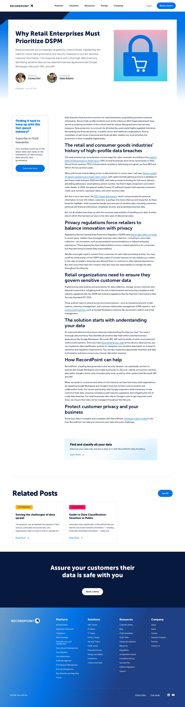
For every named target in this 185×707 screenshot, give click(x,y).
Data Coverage (62, 637)
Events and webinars (127, 642)
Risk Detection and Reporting (67, 673)
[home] (21, 6)
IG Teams (91, 629)
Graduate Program (158, 637)
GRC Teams (92, 625)
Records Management (64, 669)
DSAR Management (63, 661)
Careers (154, 633)
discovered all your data (112, 342)
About (153, 625)
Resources (123, 646)
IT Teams (91, 633)
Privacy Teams (93, 637)
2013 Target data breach (105, 196)
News (153, 629)
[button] (59, 5)
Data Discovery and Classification (63, 643)
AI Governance (62, 625)
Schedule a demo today (135, 418)
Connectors (92, 658)
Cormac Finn (34, 78)
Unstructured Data (95, 663)
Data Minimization (63, 656)
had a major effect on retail (143, 234)
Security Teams (94, 642)
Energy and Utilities (95, 654)
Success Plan (124, 663)
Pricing (104, 6)
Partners (154, 642)
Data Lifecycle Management (67, 648)
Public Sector (93, 646)
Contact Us (155, 646)
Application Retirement (65, 629)
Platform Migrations (127, 667)
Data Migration (61, 652)
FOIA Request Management (67, 665)
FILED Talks (124, 637)
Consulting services (127, 658)
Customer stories (126, 625)
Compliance (60, 633)
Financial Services (95, 650)
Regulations (124, 650)
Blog (121, 629)
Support (122, 671)
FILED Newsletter (126, 633)
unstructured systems (75, 310)
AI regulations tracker (127, 654)
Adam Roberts (66, 78)
